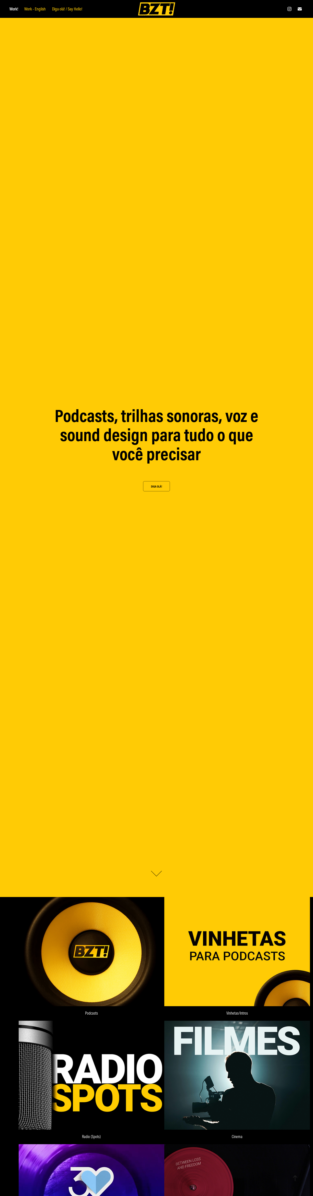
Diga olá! (156, 486)
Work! (13, 8)
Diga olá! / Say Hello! (67, 8)
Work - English (35, 8)
